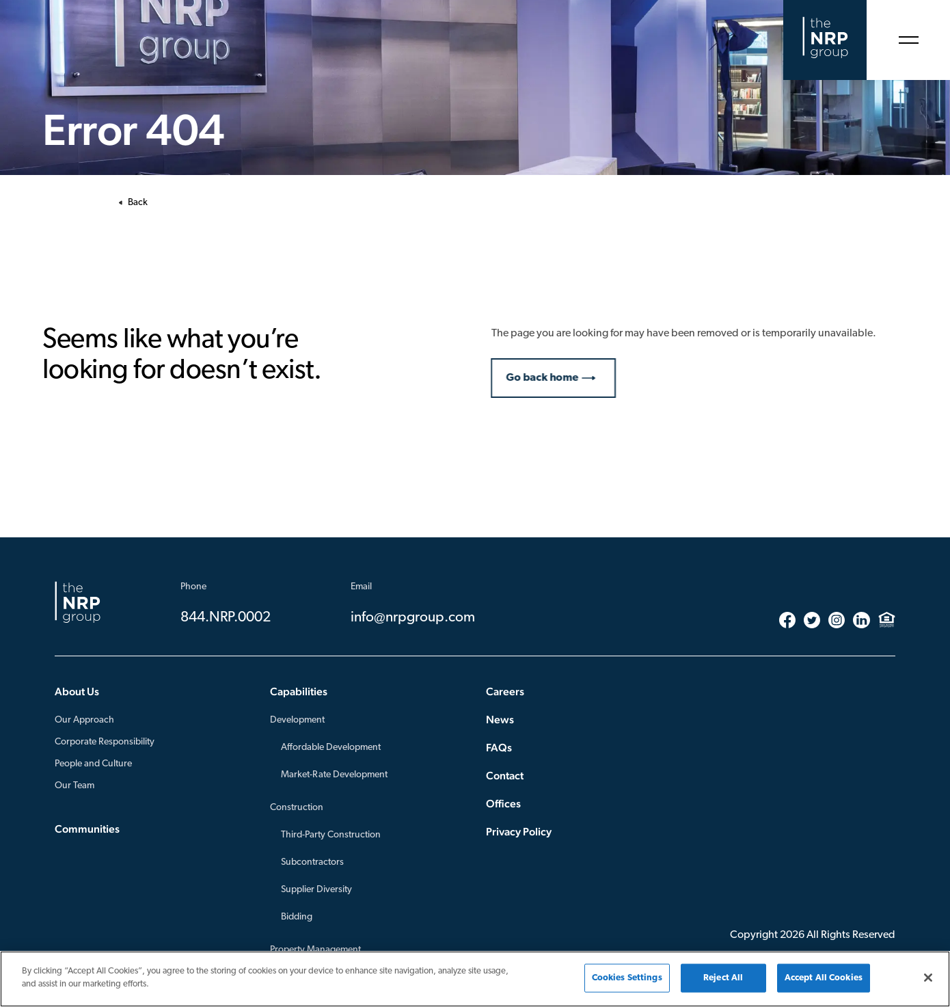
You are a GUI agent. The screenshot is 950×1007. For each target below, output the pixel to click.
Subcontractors (312, 862)
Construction (296, 808)
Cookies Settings (627, 978)
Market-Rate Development (334, 775)
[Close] (928, 978)
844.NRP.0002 (225, 617)
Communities (87, 828)
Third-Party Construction (331, 835)
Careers (505, 691)
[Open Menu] (908, 40)
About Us (77, 691)
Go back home (549, 378)
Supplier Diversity (316, 890)
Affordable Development (331, 747)
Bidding (296, 917)
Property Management (315, 950)
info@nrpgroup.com (413, 617)
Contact (505, 775)
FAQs (499, 747)
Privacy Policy (519, 831)
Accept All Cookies (824, 978)
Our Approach (84, 720)
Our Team (74, 786)
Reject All (723, 978)
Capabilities (298, 691)
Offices (503, 803)
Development (297, 720)
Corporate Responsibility (104, 742)
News (500, 719)
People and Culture (93, 764)
